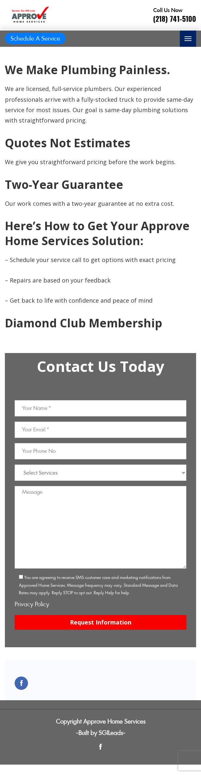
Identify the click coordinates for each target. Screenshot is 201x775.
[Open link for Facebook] (21, 683)
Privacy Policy (32, 604)
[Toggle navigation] (188, 39)
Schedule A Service (35, 38)
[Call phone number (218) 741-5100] (174, 15)
